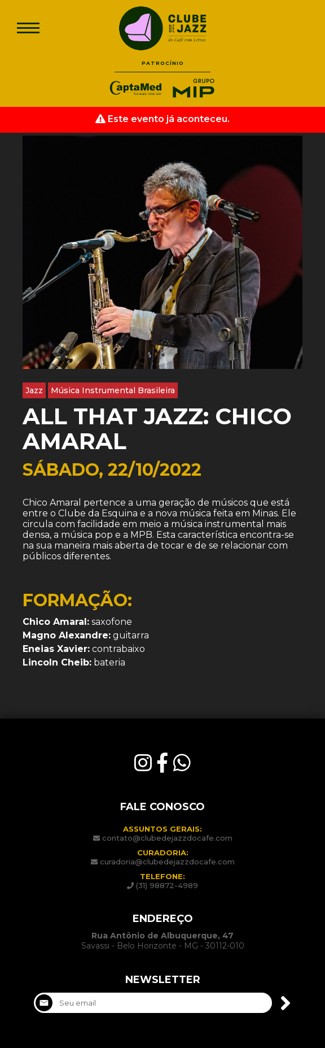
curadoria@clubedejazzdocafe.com (167, 861)
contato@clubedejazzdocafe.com (167, 837)
